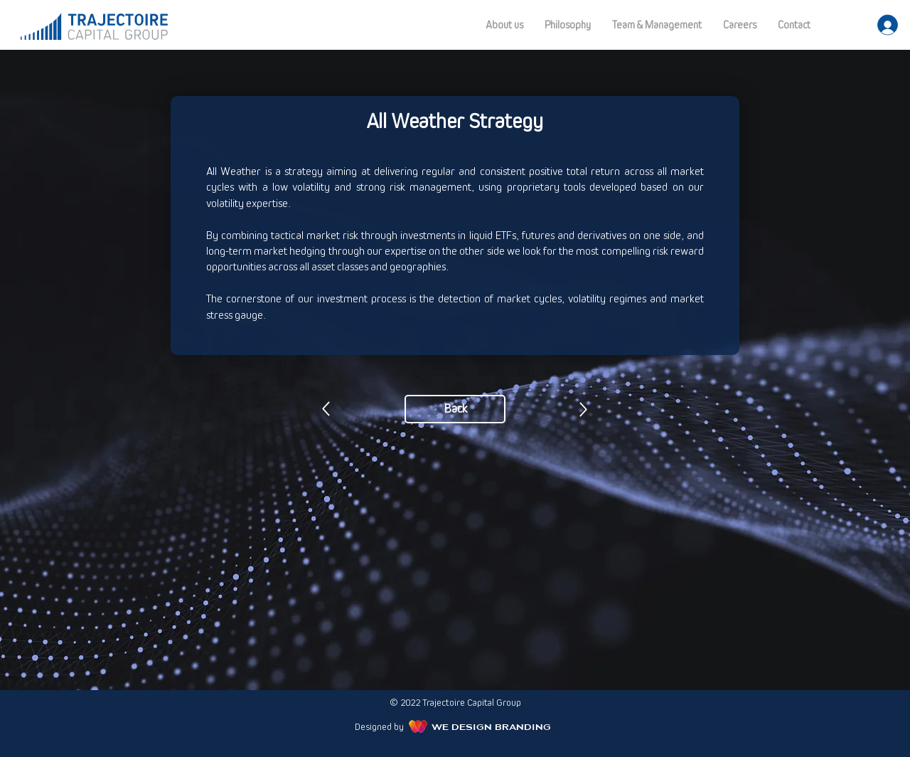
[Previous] (325, 409)
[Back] (455, 409)
